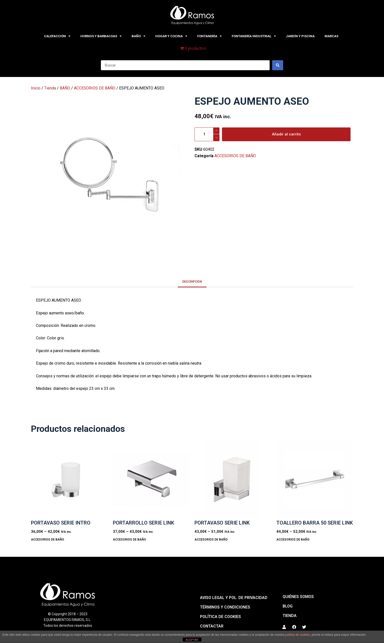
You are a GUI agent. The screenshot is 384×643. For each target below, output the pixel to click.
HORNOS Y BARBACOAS (101, 36)
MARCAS (331, 36)
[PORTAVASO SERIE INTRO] (69, 479)
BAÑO (138, 36)
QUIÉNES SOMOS (298, 596)
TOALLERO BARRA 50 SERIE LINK (314, 523)
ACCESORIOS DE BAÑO (94, 88)
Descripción (192, 281)
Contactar (211, 626)
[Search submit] (277, 65)
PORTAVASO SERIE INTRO (60, 523)
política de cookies (297, 635)
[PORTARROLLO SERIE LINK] (151, 479)
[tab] (192, 281)
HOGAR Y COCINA (171, 36)
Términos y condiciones (225, 607)
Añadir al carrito (286, 134)
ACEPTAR (192, 639)
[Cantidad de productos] (206, 134)
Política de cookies (220, 616)
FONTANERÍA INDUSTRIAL (254, 36)
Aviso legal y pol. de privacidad (233, 597)
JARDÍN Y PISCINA (300, 36)
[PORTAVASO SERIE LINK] (232, 479)
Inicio (35, 88)
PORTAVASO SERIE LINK (222, 523)
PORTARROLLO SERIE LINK (143, 523)
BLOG (288, 606)
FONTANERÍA (209, 36)
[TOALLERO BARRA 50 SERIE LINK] (314, 479)
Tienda (50, 88)
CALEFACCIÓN (57, 36)
